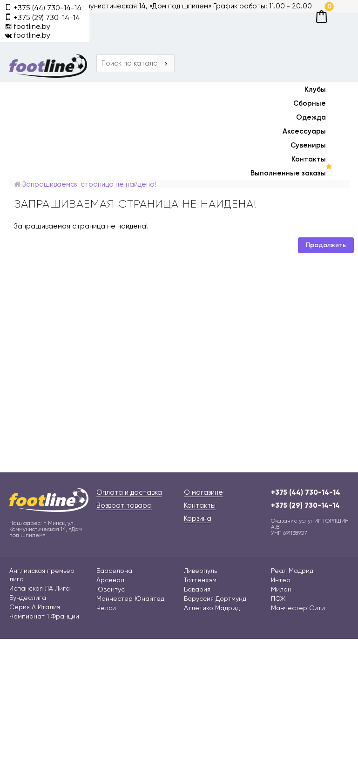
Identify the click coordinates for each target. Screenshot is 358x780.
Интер (280, 580)
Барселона (114, 570)
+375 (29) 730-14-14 (305, 505)
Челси (106, 608)
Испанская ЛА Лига (39, 588)
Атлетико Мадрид (212, 608)
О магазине (203, 492)
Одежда (311, 117)
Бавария (197, 589)
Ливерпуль (200, 570)
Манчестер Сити (298, 608)
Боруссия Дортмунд (215, 598)
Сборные (309, 103)
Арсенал (110, 580)
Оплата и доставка (129, 492)
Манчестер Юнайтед (130, 598)
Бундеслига (27, 597)
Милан (281, 589)
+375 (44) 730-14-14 (305, 492)
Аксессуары (304, 131)
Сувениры (308, 145)
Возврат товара (124, 505)
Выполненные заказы (288, 173)
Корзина (197, 518)
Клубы (315, 89)
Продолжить (326, 245)
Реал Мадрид (292, 570)
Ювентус (110, 589)
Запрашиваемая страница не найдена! (89, 184)
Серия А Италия (34, 607)
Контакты (308, 159)
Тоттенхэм (200, 580)
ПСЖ (278, 598)
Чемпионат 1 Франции (44, 616)
